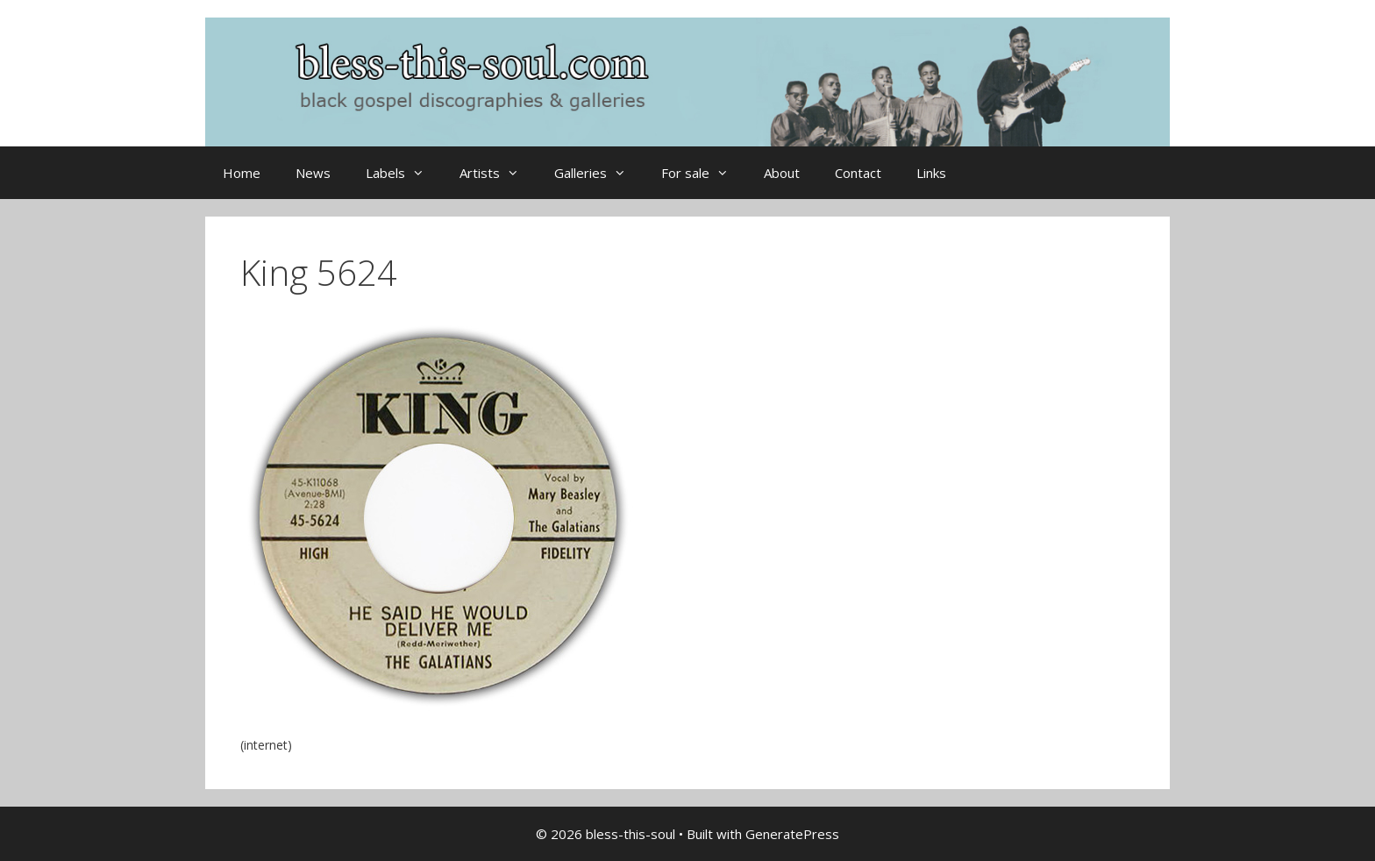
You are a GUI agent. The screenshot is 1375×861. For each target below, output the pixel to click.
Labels (404, 172)
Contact (858, 172)
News (313, 172)
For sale (703, 172)
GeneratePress (792, 834)
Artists (498, 172)
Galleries (599, 172)
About (782, 172)
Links (931, 172)
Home (241, 172)
